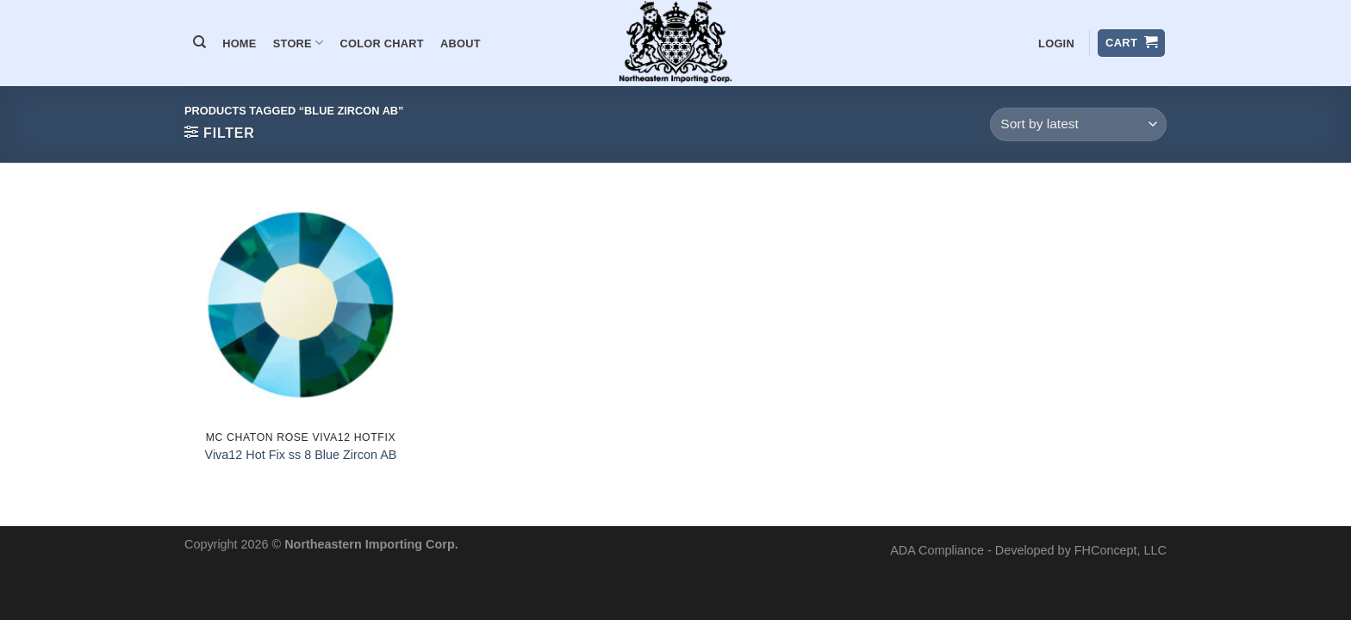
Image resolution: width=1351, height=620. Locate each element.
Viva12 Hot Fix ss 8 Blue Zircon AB (301, 455)
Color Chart (382, 43)
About (460, 43)
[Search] (199, 42)
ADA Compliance (937, 550)
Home (239, 43)
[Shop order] (1078, 124)
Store (298, 42)
